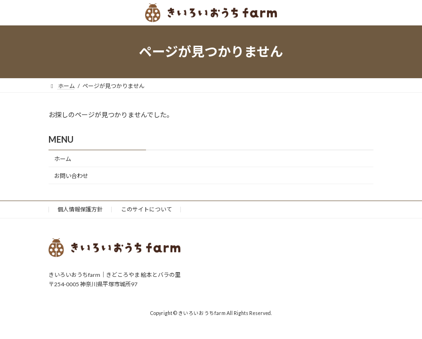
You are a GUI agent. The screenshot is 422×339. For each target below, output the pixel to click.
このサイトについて (146, 209)
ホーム (62, 158)
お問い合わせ (71, 175)
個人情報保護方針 (80, 209)
